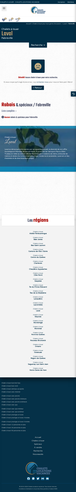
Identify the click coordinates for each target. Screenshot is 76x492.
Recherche (38, 45)
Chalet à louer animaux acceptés (13, 389)
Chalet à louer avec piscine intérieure (14, 399)
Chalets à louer (38, 232)
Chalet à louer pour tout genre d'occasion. (46, 24)
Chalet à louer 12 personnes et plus (14, 425)
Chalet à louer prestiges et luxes (12, 415)
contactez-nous (42, 82)
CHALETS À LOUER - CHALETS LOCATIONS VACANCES (19, 2)
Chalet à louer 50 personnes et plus (14, 430)
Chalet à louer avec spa (9, 405)
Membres (70, 2)
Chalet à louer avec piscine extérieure (14, 402)
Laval (64, 24)
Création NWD (53, 489)
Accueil (28, 24)
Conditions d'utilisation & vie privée (29, 489)
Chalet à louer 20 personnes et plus (14, 427)
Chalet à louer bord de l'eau (11, 383)
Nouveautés (38, 454)
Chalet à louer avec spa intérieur (12, 409)
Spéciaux (38, 444)
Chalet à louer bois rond (10, 386)
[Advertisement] (38, 192)
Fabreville (71, 24)
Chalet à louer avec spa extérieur (13, 412)
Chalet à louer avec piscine (11, 396)
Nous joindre (44, 489)
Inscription (61, 2)
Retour (38, 87)
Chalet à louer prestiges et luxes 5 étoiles (16, 422)
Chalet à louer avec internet (11, 392)
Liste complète (8, 111)
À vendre (38, 447)
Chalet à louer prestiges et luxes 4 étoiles (16, 418)
